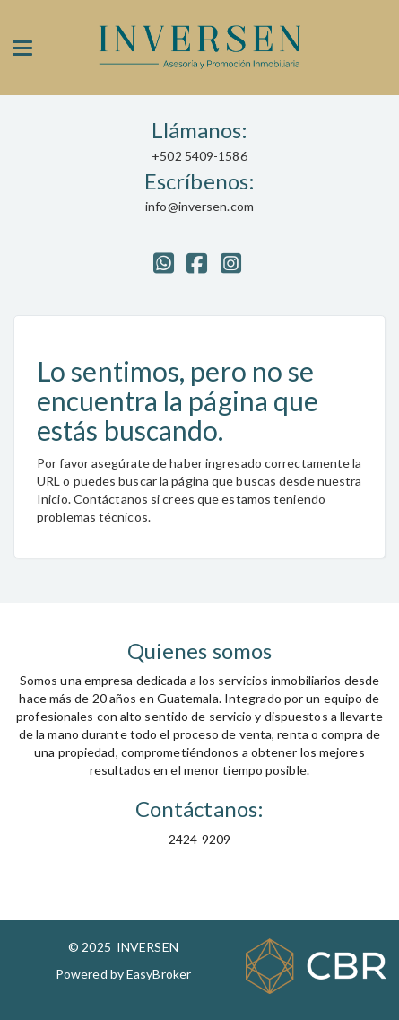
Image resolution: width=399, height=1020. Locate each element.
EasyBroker (158, 973)
